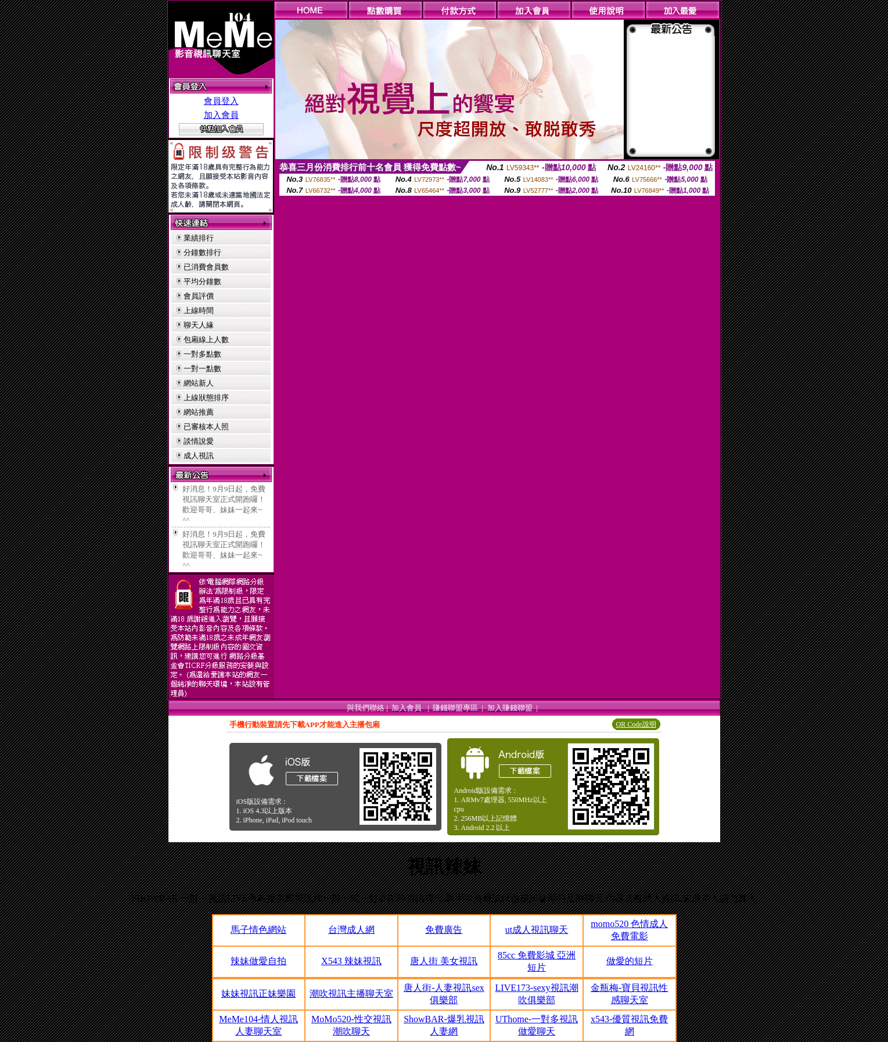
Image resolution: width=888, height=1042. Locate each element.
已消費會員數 (206, 267)
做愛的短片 (629, 961)
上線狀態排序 (206, 397)
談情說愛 (199, 441)
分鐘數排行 (202, 252)
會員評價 (199, 296)
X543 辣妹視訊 (351, 961)
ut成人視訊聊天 (536, 930)
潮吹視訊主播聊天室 (351, 993)
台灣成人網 (351, 930)
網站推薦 (199, 412)
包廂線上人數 (206, 339)
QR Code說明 (636, 724)
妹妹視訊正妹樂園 (258, 993)
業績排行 (199, 237)
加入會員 (221, 115)
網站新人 (199, 383)
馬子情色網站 (258, 930)
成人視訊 (199, 455)
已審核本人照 (206, 426)
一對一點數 (202, 368)
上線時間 (199, 310)
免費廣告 (443, 930)
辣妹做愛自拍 (258, 961)
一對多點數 (202, 354)
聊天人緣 (199, 325)
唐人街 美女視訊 (443, 961)
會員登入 (221, 101)
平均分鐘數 (202, 281)
